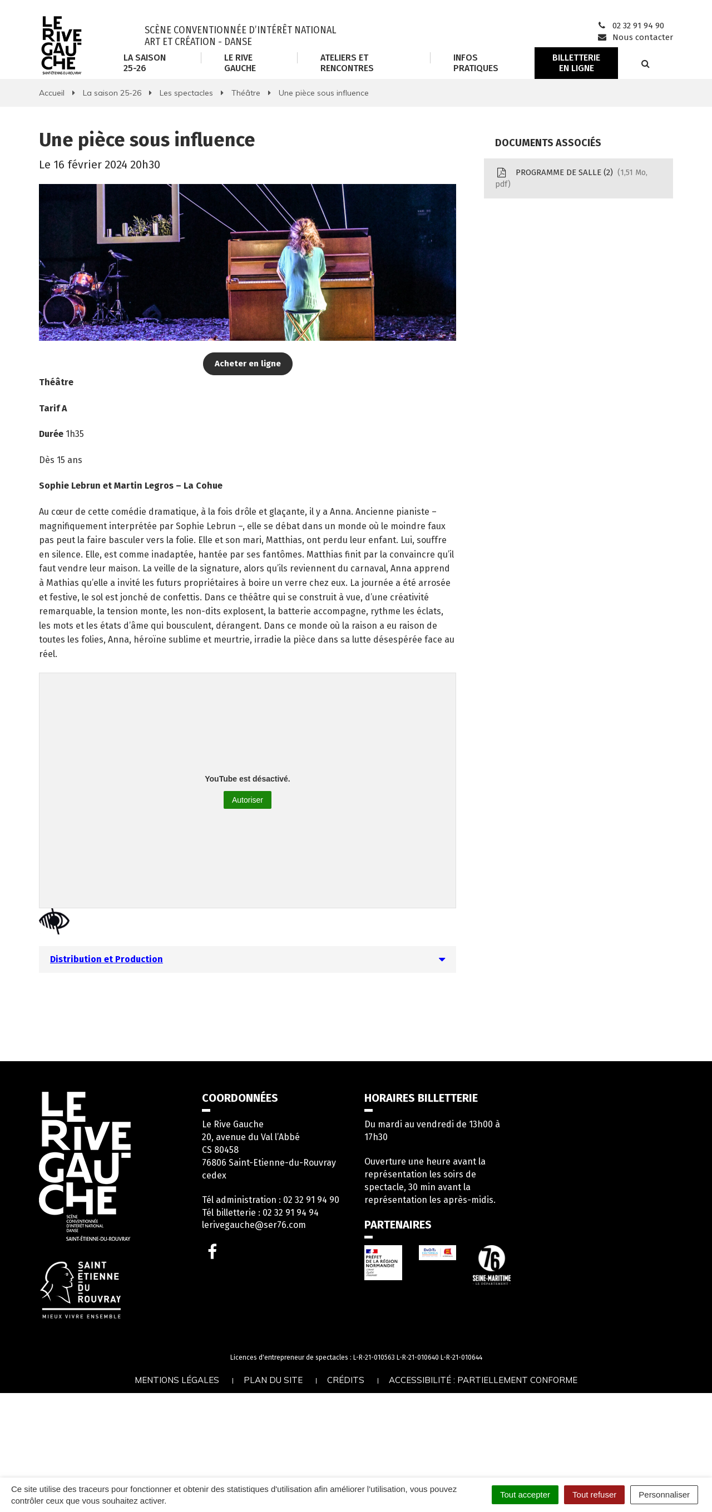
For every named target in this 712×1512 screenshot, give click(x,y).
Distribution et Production (106, 959)
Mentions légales (177, 1380)
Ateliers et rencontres (347, 62)
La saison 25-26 (144, 62)
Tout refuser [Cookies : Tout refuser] (594, 1494)
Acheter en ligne (248, 364)
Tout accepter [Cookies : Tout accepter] (525, 1494)
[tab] (247, 959)
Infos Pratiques (475, 62)
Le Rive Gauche (240, 62)
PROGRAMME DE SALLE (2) (571, 178)
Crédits (345, 1380)
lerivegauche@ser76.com (254, 1225)
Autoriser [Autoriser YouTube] (247, 799)
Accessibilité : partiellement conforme (483, 1380)
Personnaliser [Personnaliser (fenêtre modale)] (664, 1494)
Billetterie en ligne (576, 62)
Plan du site (273, 1380)
